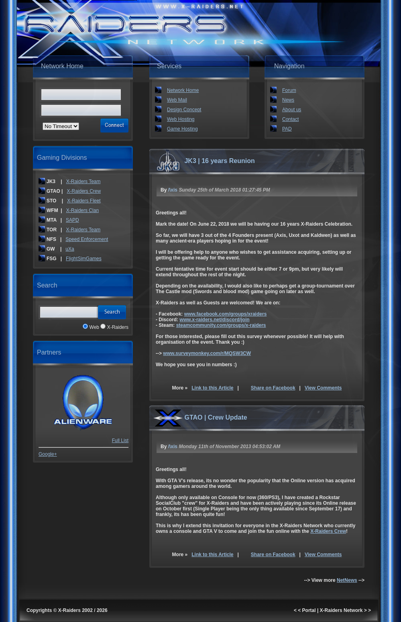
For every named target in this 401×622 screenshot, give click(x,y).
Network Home (183, 90)
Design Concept (184, 109)
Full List (120, 440)
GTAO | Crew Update (215, 417)
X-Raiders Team (83, 181)
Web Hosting (180, 119)
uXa (69, 249)
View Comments (323, 388)
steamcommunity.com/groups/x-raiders (221, 325)
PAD (287, 129)
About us (291, 109)
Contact (290, 119)
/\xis (172, 190)
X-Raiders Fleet (83, 201)
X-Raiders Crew (84, 191)
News (288, 100)
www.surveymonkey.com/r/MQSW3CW (207, 353)
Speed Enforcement (86, 239)
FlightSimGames (84, 258)
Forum (289, 90)
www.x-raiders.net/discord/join (214, 319)
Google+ (48, 454)
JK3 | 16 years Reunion (219, 160)
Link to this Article (212, 388)
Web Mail (177, 100)
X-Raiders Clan (82, 210)
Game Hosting (182, 129)
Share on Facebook (273, 388)
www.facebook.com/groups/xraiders (225, 314)
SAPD (72, 220)
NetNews (347, 580)
